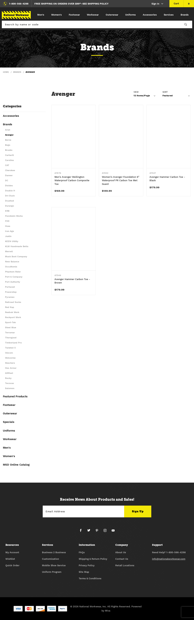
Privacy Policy (86, 565)
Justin (8, 236)
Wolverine (10, 358)
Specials (8, 422)
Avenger (9, 135)
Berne (8, 140)
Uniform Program (51, 572)
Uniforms (130, 14)
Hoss (7, 226)
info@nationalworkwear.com (168, 559)
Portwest (10, 287)
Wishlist (10, 559)
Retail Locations (124, 565)
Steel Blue (10, 327)
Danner (9, 175)
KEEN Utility (11, 241)
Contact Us (121, 559)
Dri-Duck (10, 196)
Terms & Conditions (90, 578)
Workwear (93, 14)
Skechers (10, 363)
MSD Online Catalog (16, 464)
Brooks (8, 150)
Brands (185, 14)
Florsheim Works (14, 216)
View (136, 92)
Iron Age (9, 231)
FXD (7, 221)
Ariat (7, 130)
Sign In (157, 3)
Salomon (9, 388)
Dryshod (9, 201)
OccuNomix (11, 267)
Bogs (7, 145)
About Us (120, 552)
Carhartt (9, 155)
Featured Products (15, 396)
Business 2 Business (54, 552)
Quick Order (12, 565)
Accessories (150, 14)
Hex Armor (10, 368)
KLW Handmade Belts (16, 246)
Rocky (8, 378)
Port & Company (13, 277)
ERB (7, 211)
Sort (165, 92)
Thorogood (10, 338)
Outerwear (112, 14)
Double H (10, 191)
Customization (50, 559)
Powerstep (11, 292)
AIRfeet (9, 373)
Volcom (9, 353)
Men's (40, 14)
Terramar (10, 332)
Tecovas (9, 383)
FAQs (82, 552)
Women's (56, 14)
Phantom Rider (13, 272)
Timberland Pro (13, 343)
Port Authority (12, 282)
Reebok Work (12, 312)
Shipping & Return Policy (93, 559)
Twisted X (10, 348)
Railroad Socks (13, 302)
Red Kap (9, 307)
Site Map (84, 572)
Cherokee (10, 170)
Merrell (9, 251)
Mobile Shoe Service (54, 565)
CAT (7, 165)
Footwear (74, 14)
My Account (12, 552)
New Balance (12, 261)
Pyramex (9, 297)
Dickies (9, 185)
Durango (9, 206)
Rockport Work (13, 317)
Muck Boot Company (16, 256)
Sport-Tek (10, 322)
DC (6, 180)
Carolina (9, 160)
